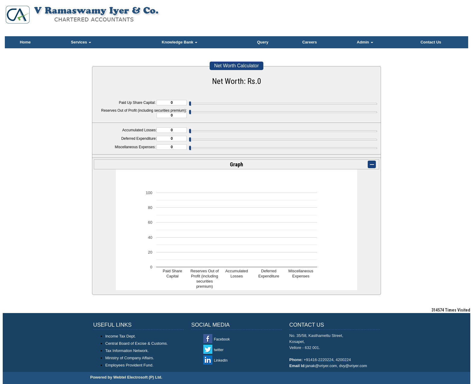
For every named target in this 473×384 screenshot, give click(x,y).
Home (25, 42)
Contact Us (431, 42)
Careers (309, 42)
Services (81, 42)
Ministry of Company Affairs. (129, 358)
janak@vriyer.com (321, 365)
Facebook (222, 339)
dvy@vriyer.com (353, 365)
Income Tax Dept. (120, 336)
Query (262, 42)
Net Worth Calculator (236, 65)
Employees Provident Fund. (129, 365)
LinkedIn (220, 360)
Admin (365, 42)
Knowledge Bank (179, 42)
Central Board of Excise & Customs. (136, 343)
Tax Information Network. (127, 350)
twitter (219, 350)
